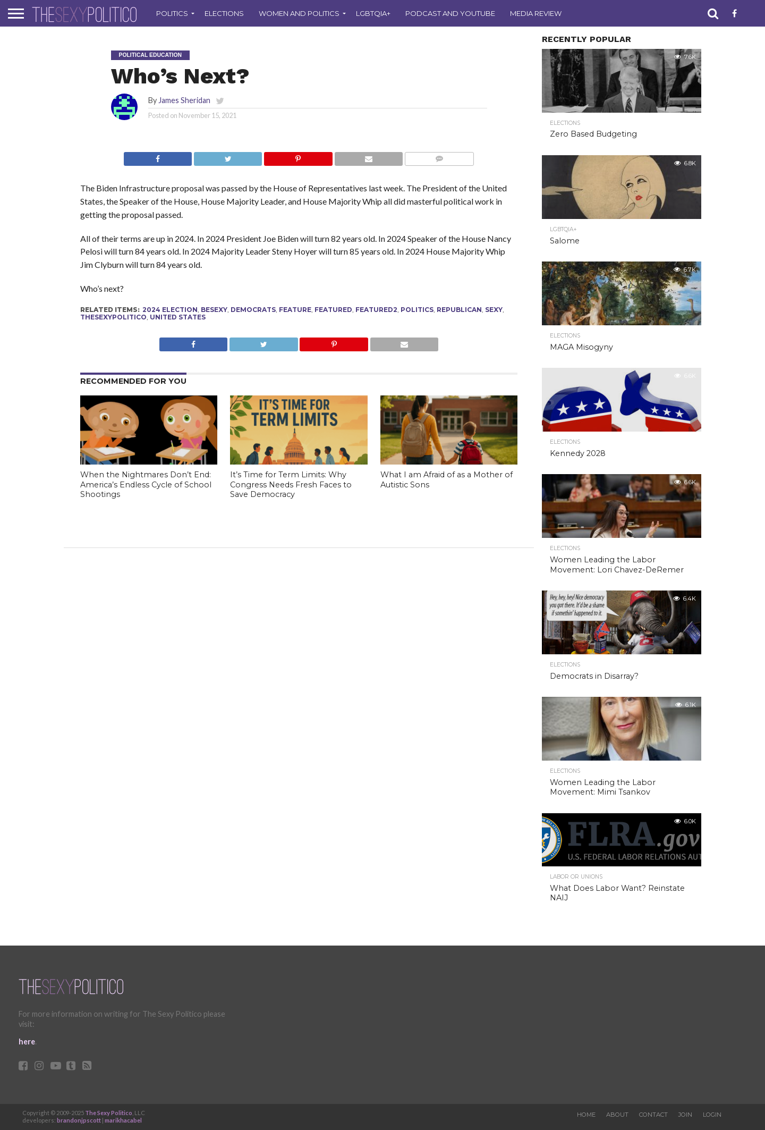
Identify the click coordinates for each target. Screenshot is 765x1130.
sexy (494, 310)
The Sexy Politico (108, 1112)
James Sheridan (184, 100)
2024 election (170, 310)
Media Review (536, 13)
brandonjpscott (79, 1120)
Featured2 (376, 310)
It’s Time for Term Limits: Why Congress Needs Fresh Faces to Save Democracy (291, 484)
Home (586, 1114)
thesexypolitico (113, 317)
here (27, 1041)
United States (178, 317)
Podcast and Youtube (450, 13)
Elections (224, 13)
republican (459, 310)
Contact (653, 1114)
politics (417, 310)
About (617, 1114)
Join (685, 1114)
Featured (333, 310)
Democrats (253, 310)
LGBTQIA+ (373, 13)
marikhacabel (123, 1120)
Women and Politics (299, 13)
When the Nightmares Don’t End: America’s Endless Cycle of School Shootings (145, 484)
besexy (214, 310)
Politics (172, 13)
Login (712, 1114)
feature (295, 310)
